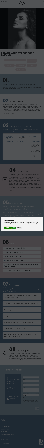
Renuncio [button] (14, 227)
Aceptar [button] (7, 227)
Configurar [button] (19, 227)
